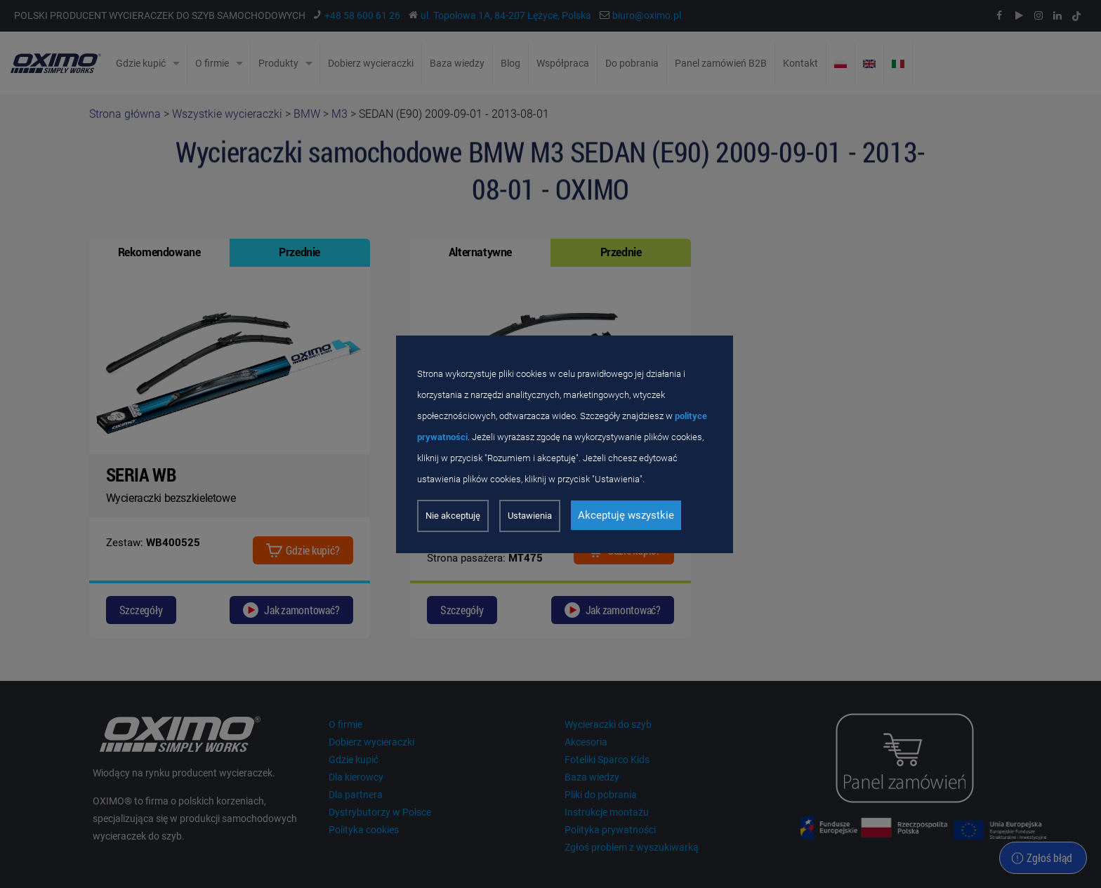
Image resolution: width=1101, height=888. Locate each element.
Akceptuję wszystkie (626, 515)
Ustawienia (530, 515)
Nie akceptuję (453, 515)
